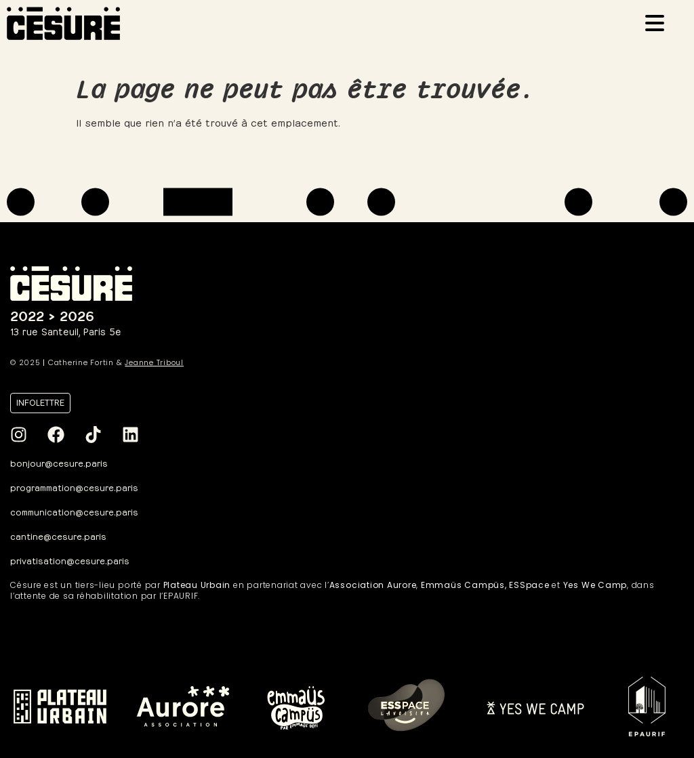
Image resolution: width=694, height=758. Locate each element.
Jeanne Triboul (154, 362)
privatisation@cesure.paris (69, 560)
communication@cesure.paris (74, 511)
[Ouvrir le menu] (658, 25)
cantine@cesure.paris (58, 535)
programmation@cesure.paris (74, 486)
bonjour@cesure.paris (59, 462)
